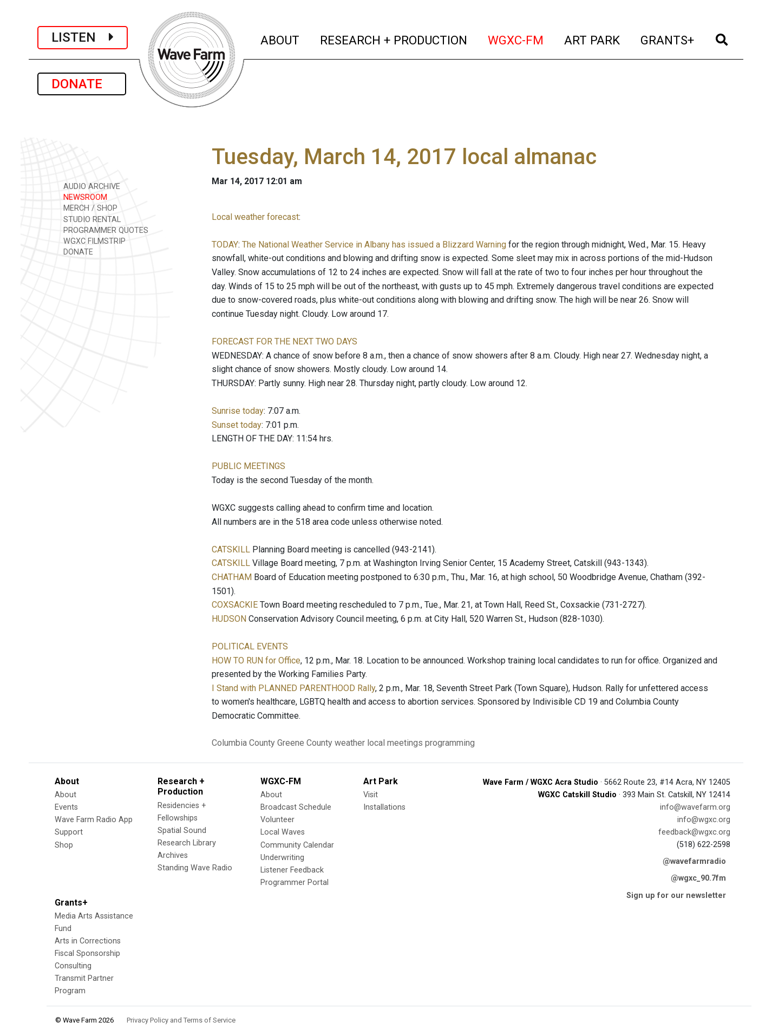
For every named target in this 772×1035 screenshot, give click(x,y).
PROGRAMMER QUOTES (102, 230)
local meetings (395, 743)
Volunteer (277, 819)
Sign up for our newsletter (676, 895)
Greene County (304, 743)
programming (450, 743)
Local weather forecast (255, 217)
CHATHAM (232, 577)
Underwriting (282, 857)
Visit (370, 794)
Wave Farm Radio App (94, 819)
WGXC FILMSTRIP (91, 241)
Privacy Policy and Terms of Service (181, 1020)
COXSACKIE (235, 605)
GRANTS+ (667, 38)
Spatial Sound (182, 830)
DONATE (81, 84)
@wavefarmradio (694, 861)
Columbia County (243, 743)
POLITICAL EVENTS (250, 646)
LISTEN (82, 37)
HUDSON (229, 619)
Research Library (187, 843)
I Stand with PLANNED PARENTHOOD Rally (293, 688)
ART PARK (592, 38)
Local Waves (282, 832)
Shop (64, 845)
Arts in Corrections (88, 941)
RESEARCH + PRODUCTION (394, 38)
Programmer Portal (294, 882)
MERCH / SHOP (86, 208)
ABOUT (280, 38)
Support (69, 832)
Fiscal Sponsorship (87, 953)
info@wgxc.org (703, 819)
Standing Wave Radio (195, 868)
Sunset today (236, 425)
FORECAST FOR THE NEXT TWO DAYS (284, 341)
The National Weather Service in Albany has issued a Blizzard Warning (374, 244)
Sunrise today (238, 411)
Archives (173, 855)
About (65, 794)
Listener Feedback (292, 870)
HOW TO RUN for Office (256, 660)
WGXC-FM (516, 38)
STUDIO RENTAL (88, 219)
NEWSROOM (81, 197)
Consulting (73, 966)
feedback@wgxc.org (694, 832)
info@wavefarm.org (695, 807)
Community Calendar (297, 845)
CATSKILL (231, 549)
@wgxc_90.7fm (698, 878)
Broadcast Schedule (295, 807)
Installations (384, 807)
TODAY (225, 244)
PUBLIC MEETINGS (248, 466)
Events (66, 807)
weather (350, 743)
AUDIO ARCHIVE (88, 186)
